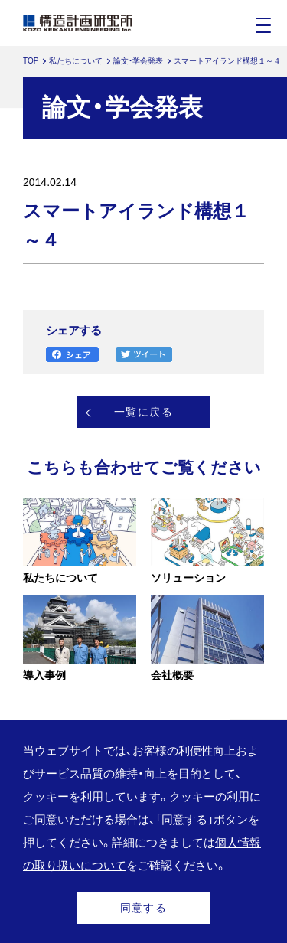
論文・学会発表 (138, 61)
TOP (30, 61)
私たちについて (76, 61)
